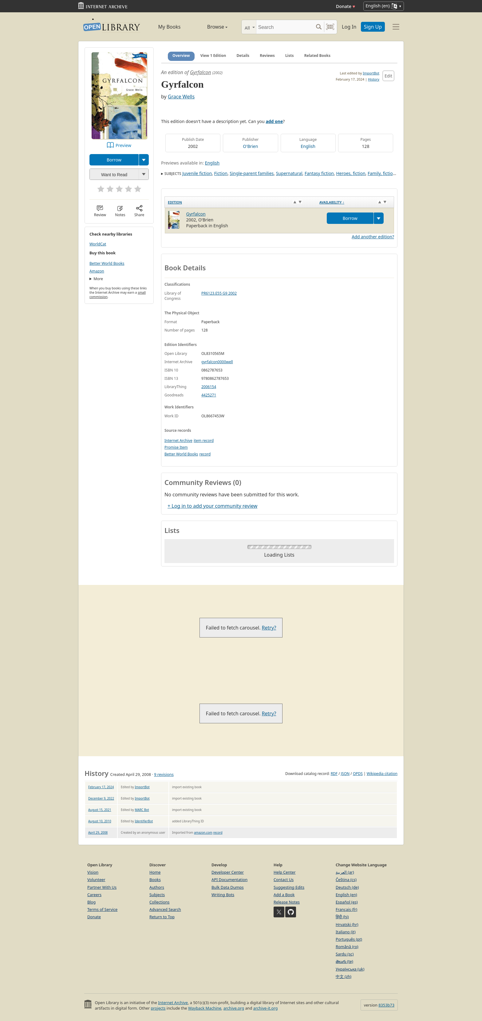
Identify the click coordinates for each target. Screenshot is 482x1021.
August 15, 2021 (99, 810)
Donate (345, 6)
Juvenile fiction (197, 173)
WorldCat (97, 244)
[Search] (284, 27)
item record (204, 440)
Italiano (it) (346, 932)
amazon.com (203, 832)
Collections (159, 902)
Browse (210, 26)
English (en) (346, 894)
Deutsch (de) (347, 887)
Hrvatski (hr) (347, 924)
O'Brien (250, 146)
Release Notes (287, 902)
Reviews (267, 55)
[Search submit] (318, 27)
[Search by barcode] (330, 27)
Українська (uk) (350, 969)
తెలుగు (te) (344, 961)
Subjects (157, 894)
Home (154, 872)
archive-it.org (265, 1008)
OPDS (358, 773)
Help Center (285, 872)
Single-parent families (252, 173)
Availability (331, 202)
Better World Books (106, 263)
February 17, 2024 (101, 787)
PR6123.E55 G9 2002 (219, 293)
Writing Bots (222, 894)
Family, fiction (381, 173)
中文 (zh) (343, 976)
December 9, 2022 (101, 798)
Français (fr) (346, 909)
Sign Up (373, 26)
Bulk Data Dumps (227, 887)
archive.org (233, 1008)
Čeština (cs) (346, 879)
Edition (175, 202)
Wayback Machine (204, 1008)
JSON (345, 773)
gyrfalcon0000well (217, 361)
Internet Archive (178, 440)
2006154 (208, 386)
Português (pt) (349, 939)
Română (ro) (347, 946)
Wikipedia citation (382, 773)
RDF (334, 773)
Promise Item (176, 447)
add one (274, 121)
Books (155, 879)
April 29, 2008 (98, 832)
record (205, 454)
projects (158, 1008)
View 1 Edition (213, 55)
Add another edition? (373, 237)
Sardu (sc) (345, 954)
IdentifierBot (144, 821)
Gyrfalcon (200, 72)
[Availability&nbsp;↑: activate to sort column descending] (355, 202)
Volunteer (96, 879)
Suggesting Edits (289, 887)
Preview (123, 145)
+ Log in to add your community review (212, 506)
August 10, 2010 (99, 821)
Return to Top (162, 917)
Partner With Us (102, 887)
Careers (94, 894)
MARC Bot (142, 810)
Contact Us (284, 879)
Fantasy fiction (319, 173)
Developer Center (227, 872)
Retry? (269, 627)
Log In (349, 26)
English (308, 146)
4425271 (208, 395)
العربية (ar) (345, 872)
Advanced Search (165, 909)
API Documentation (229, 879)
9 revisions (164, 774)
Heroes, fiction (350, 173)
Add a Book (284, 894)
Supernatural (289, 173)
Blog (91, 902)
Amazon (96, 271)
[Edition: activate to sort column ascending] (240, 202)
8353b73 (386, 1005)
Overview (181, 55)
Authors (156, 887)
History (373, 79)
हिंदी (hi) (342, 917)
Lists (289, 55)
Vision (92, 872)
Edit (388, 76)
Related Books (317, 55)
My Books (169, 26)
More (98, 278)
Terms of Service (102, 909)
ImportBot (371, 73)
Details (243, 55)
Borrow (114, 160)
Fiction (220, 173)
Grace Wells (181, 96)
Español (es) (347, 902)
